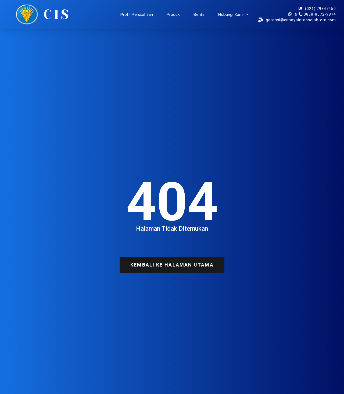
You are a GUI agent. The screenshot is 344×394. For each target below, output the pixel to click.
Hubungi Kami (233, 14)
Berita (199, 14)
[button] (172, 265)
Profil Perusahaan (136, 14)
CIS (57, 14)
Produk (173, 14)
